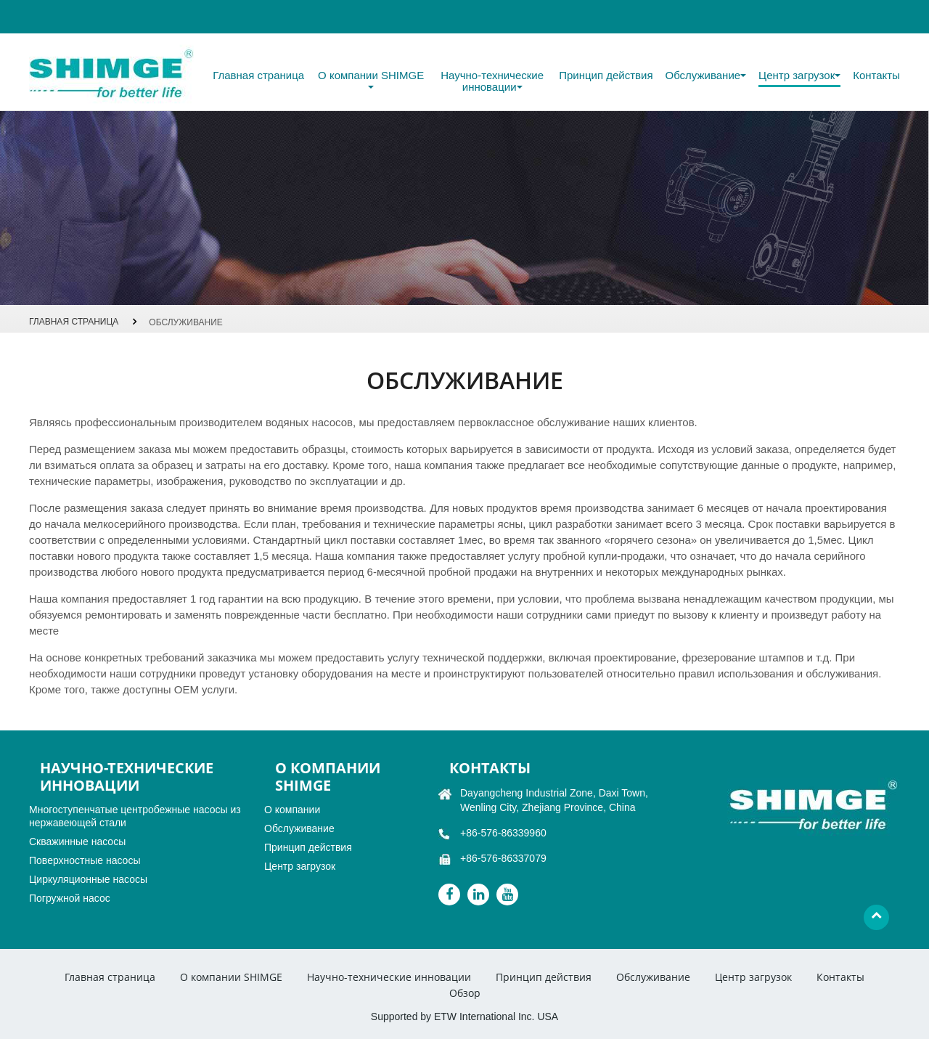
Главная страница (258, 75)
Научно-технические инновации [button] (492, 81)
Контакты (876, 75)
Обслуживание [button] (706, 75)
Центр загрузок (299, 866)
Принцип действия (605, 75)
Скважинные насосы (77, 841)
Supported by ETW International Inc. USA (464, 1016)
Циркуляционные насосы (88, 879)
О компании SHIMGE (231, 976)
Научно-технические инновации (389, 976)
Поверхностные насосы (84, 860)
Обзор (464, 992)
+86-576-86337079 (503, 858)
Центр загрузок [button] (799, 75)
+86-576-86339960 (503, 833)
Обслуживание (299, 828)
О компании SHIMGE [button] (371, 79)
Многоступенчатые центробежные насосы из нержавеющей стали (135, 816)
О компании (292, 809)
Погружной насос (69, 898)
